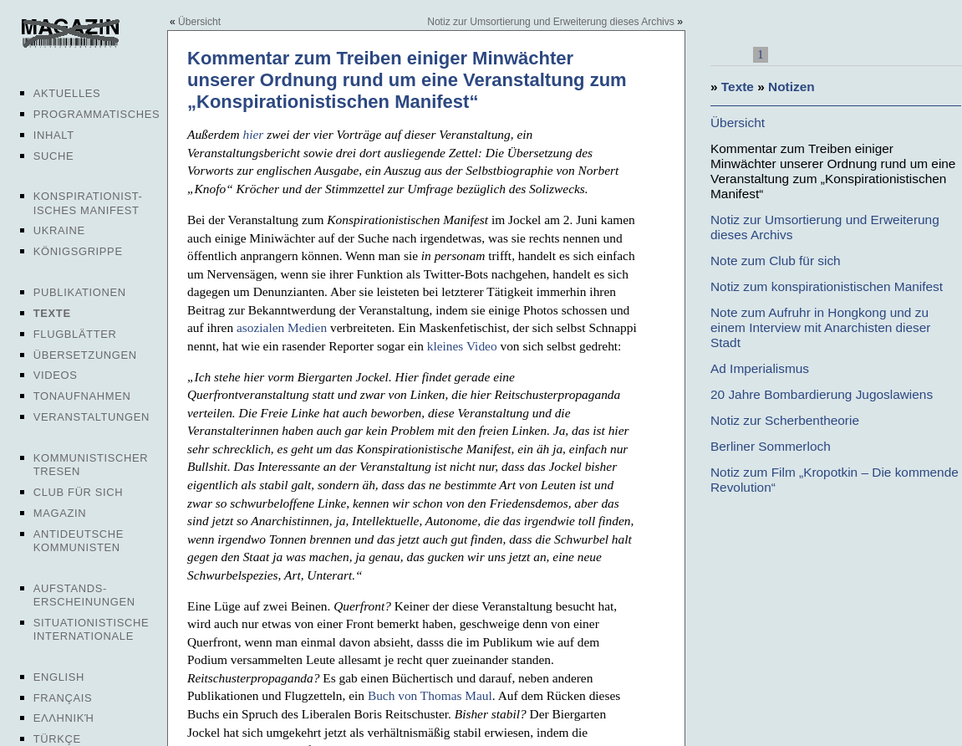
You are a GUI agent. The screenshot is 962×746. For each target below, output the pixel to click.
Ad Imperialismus (759, 368)
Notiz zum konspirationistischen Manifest (826, 286)
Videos (55, 375)
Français (63, 698)
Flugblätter (75, 334)
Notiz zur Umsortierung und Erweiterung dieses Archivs (550, 22)
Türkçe (57, 739)
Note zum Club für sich (775, 260)
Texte (52, 313)
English (58, 677)
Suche (53, 156)
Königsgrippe (78, 251)
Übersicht (199, 22)
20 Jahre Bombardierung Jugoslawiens (821, 394)
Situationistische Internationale (91, 629)
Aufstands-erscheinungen (84, 595)
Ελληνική (63, 718)
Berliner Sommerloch (770, 446)
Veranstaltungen (91, 417)
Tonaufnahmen (82, 396)
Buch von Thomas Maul (430, 695)
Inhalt (53, 135)
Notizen (791, 86)
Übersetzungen (85, 355)
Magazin (59, 513)
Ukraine (59, 230)
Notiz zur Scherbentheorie (784, 420)
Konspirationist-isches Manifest (88, 203)
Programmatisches (96, 114)
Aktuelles (67, 93)
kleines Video (462, 346)
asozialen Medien (282, 327)
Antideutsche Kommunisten (78, 541)
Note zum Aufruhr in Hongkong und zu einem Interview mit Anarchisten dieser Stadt (820, 327)
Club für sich (78, 492)
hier (253, 134)
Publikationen (79, 292)
